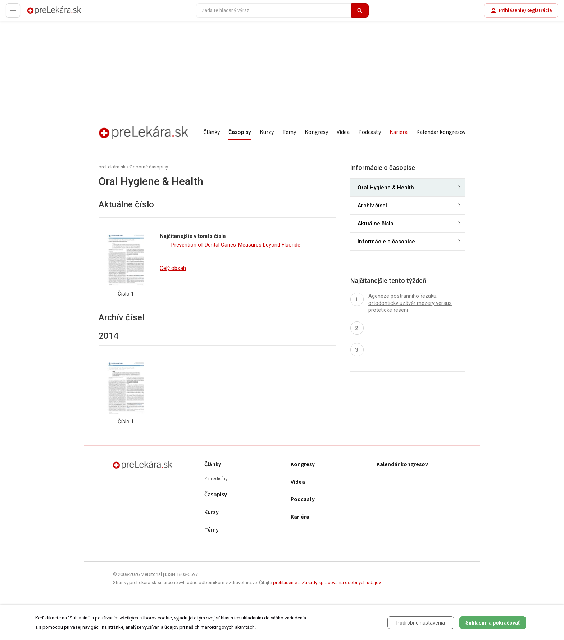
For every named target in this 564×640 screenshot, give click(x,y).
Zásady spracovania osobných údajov (341, 582)
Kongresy (316, 132)
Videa (343, 132)
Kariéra (399, 132)
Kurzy (267, 132)
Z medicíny (216, 479)
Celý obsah (173, 268)
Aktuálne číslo (376, 223)
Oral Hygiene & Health (386, 187)
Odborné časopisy (148, 167)
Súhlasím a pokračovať (492, 623)
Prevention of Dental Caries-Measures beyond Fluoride (235, 245)
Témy (289, 132)
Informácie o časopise (386, 241)
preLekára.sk (41, 13)
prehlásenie (285, 582)
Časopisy (239, 132)
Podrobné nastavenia (420, 623)
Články (211, 132)
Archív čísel (372, 205)
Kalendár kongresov (440, 132)
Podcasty (369, 132)
